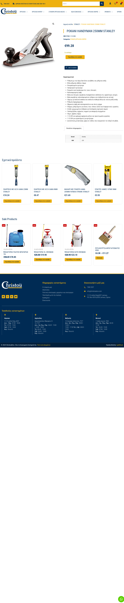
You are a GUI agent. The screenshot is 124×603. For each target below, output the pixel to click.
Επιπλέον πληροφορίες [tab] (73, 128)
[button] (53, 24)
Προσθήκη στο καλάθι (75, 57)
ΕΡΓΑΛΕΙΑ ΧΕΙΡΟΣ (81, 39)
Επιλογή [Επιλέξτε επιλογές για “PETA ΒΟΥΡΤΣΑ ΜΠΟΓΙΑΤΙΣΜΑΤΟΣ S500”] (99, 258)
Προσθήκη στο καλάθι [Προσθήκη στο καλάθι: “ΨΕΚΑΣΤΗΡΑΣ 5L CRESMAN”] (43, 260)
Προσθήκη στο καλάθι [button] (12, 201)
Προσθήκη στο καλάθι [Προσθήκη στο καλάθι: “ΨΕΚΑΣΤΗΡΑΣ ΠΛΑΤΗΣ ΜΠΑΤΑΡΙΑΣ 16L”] (12, 262)
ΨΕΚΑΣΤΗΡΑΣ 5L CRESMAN (43, 252)
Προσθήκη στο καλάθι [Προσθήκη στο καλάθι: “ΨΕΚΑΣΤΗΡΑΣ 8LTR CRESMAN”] (73, 260)
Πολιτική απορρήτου (43, 345)
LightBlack (119, 345)
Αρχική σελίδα (68, 24)
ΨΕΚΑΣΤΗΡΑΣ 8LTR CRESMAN (75, 252)
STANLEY (77, 24)
